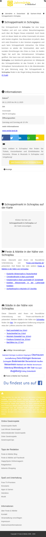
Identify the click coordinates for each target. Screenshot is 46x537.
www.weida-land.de (10, 131)
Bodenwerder (18, 361)
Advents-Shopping (8, 468)
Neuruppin (38, 368)
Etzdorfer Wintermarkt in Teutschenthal (22, 274)
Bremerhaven (37, 365)
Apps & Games (7, 489)
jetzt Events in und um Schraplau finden (26, 162)
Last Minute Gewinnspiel (10, 429)
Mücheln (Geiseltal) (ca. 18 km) (19, 336)
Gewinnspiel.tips (7, 440)
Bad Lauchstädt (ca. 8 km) (17, 330)
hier (11, 323)
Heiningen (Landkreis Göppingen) (20, 355)
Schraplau (40, 320)
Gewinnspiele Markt (9, 426)
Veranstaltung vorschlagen (11, 518)
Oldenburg (8, 368)
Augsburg (15, 371)
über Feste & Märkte (9, 511)
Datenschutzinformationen (11, 525)
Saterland (5, 355)
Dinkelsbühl (31, 371)
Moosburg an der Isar (24, 367)
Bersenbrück (31, 361)
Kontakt (4, 514)
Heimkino (5, 493)
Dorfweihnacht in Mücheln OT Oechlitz (22, 289)
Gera (19, 358)
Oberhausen (38, 355)
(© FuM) (5, 75)
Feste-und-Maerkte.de (35, 263)
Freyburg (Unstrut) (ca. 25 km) (18, 339)
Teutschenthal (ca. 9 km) (16, 333)
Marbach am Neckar (24, 365)
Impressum (5, 521)
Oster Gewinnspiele (9, 436)
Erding (23, 371)
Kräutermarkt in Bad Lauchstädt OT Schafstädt (25, 280)
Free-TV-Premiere (8, 482)
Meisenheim (10, 364)
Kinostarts (5, 486)
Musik (3, 497)
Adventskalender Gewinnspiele (13, 433)
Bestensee (36, 358)
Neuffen (40, 361)
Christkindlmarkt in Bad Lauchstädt (20, 277)
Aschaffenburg (10, 358)
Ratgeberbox (6, 465)
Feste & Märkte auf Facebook (12, 458)
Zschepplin (7, 361)
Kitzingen (26, 358)
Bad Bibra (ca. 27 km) (15, 342)
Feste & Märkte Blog (9, 454)
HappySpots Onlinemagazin (12, 461)
